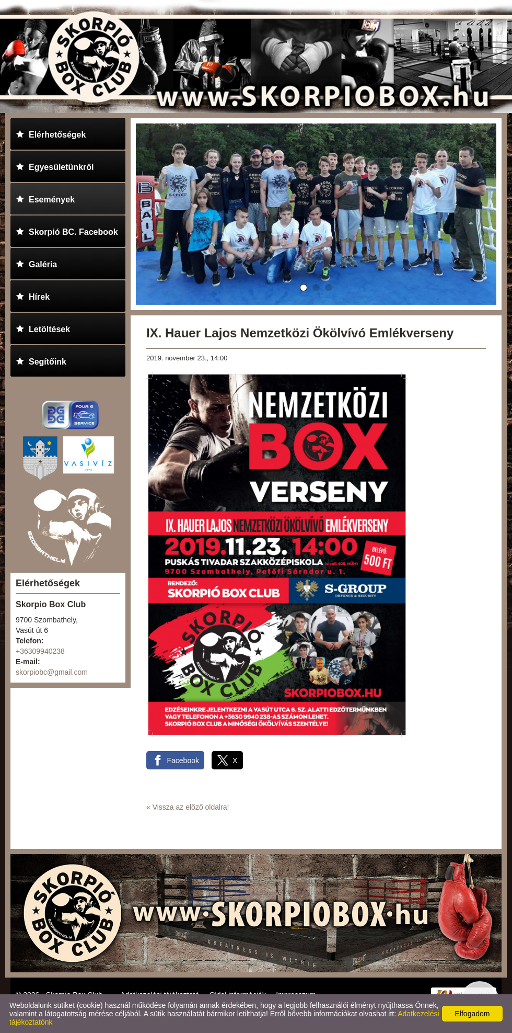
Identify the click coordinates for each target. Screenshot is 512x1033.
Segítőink (41, 360)
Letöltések (43, 328)
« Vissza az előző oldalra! (187, 807)
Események (45, 198)
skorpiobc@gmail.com (52, 672)
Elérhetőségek (51, 133)
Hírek (33, 295)
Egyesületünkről (55, 166)
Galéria (36, 263)
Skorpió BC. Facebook (67, 230)
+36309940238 (40, 651)
